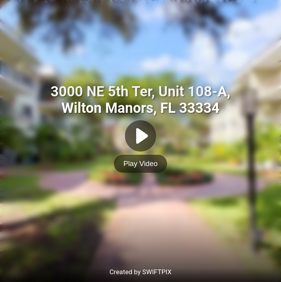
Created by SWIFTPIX (141, 272)
